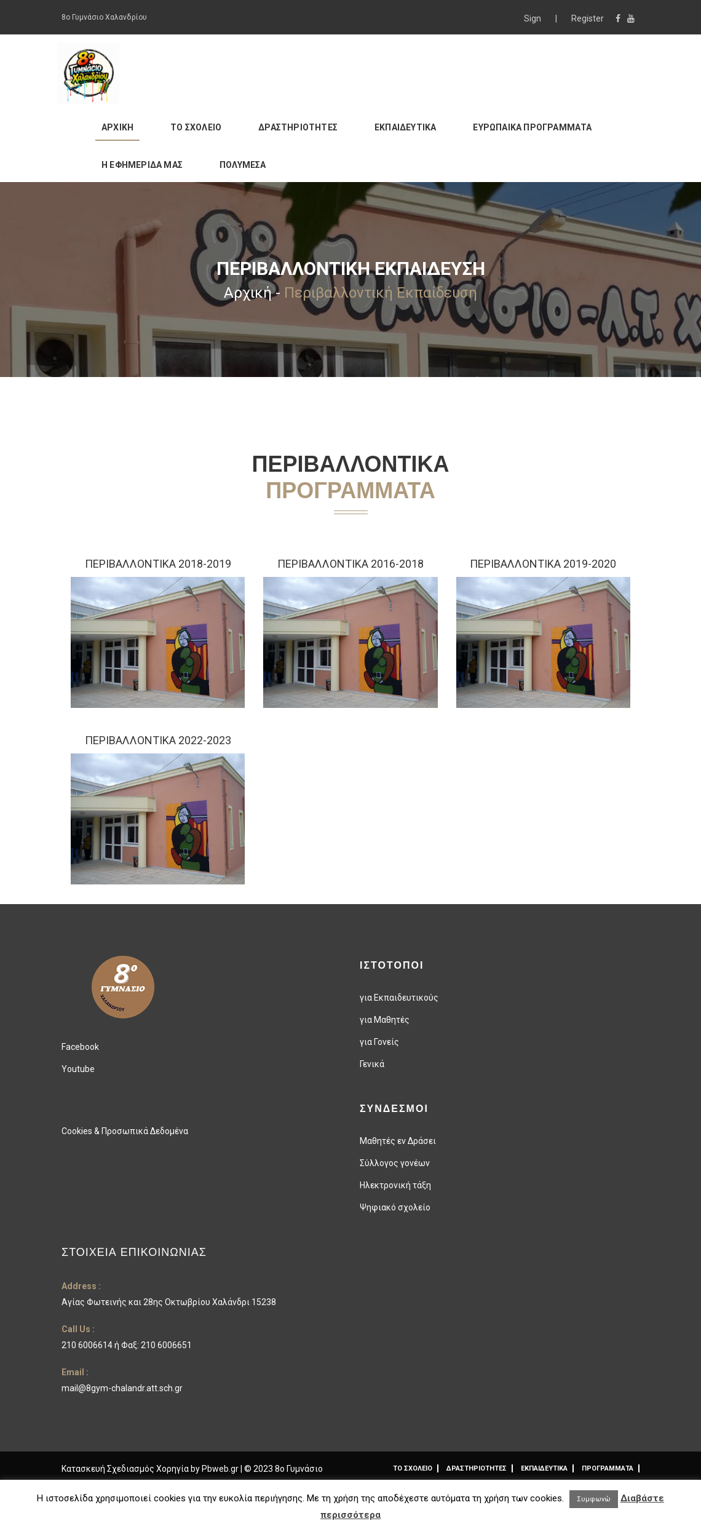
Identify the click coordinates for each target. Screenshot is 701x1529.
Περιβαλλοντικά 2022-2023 (158, 740)
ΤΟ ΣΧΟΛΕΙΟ (195, 127)
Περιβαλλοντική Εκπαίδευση (380, 292)
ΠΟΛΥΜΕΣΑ (243, 165)
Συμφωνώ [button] (594, 1499)
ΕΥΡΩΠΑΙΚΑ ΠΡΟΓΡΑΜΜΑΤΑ (532, 127)
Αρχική (248, 292)
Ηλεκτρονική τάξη (395, 1185)
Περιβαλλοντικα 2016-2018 (350, 563)
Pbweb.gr (221, 1469)
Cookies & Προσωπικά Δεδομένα (124, 1131)
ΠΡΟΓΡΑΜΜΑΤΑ (607, 1468)
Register (587, 18)
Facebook (80, 1047)
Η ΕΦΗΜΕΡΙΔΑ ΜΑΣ (142, 165)
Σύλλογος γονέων (395, 1163)
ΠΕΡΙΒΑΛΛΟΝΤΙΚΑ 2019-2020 (543, 563)
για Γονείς (379, 1042)
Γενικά (372, 1064)
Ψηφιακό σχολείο (395, 1207)
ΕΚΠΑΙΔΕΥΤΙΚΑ (405, 127)
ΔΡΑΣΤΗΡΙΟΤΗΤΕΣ (298, 127)
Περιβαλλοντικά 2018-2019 (158, 563)
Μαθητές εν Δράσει (398, 1141)
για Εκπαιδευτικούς (399, 998)
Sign (533, 18)
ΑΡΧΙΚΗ (117, 127)
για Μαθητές (385, 1020)
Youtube (78, 1069)
